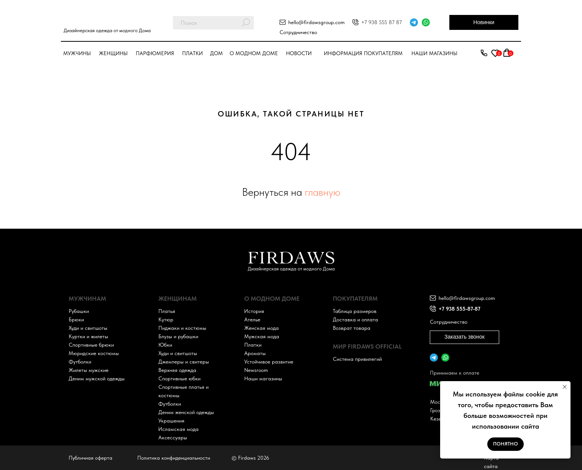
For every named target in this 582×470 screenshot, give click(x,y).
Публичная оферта (90, 458)
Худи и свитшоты (88, 328)
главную (322, 191)
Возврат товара (351, 328)
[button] (484, 53)
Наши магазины (434, 53)
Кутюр (165, 319)
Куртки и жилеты (88, 336)
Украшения (171, 421)
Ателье (252, 319)
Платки (192, 53)
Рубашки (79, 311)
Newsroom (256, 370)
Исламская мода (178, 429)
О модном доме (254, 53)
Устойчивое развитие (268, 362)
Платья (166, 311)
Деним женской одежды (186, 412)
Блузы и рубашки (178, 336)
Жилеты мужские (89, 370)
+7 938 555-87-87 (459, 309)
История (254, 311)
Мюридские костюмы (94, 353)
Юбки (165, 345)
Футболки (80, 362)
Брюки (76, 319)
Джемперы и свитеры (183, 362)
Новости (299, 53)
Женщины (113, 53)
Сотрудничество (298, 32)
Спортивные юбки (179, 378)
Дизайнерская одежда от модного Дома (107, 30)
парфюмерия (155, 53)
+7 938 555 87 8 (380, 22)
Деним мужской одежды (97, 378)
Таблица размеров (354, 311)
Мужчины (77, 53)
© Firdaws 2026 (250, 458)
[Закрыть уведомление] (565, 387)
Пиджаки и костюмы (182, 328)
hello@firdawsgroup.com (316, 22)
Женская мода (261, 328)
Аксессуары (172, 437)
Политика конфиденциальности (173, 458)
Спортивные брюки (91, 345)
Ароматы (255, 353)
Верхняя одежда (177, 370)
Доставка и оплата (355, 319)
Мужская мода (261, 336)
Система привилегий (357, 359)
